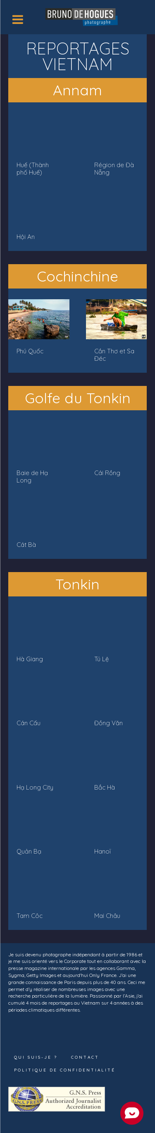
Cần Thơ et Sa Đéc (114, 354)
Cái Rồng (107, 473)
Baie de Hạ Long (32, 476)
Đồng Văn (108, 723)
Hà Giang (30, 659)
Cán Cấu (29, 723)
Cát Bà (26, 545)
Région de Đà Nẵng (114, 168)
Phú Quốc (30, 351)
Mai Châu (107, 916)
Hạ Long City (35, 787)
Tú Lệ (101, 659)
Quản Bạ (29, 851)
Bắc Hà (104, 787)
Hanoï (102, 851)
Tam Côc (30, 916)
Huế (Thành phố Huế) (33, 168)
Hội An (26, 237)
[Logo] (82, 16)
